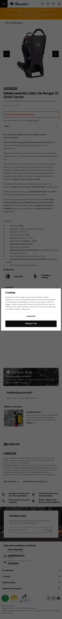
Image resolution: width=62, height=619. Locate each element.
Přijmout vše (31, 324)
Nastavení (31, 316)
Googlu (8, 304)
